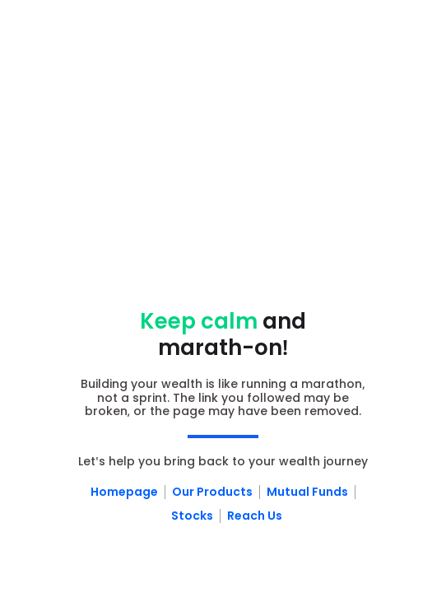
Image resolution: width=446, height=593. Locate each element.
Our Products (212, 491)
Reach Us (254, 515)
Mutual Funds (307, 491)
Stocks (192, 515)
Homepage (124, 491)
